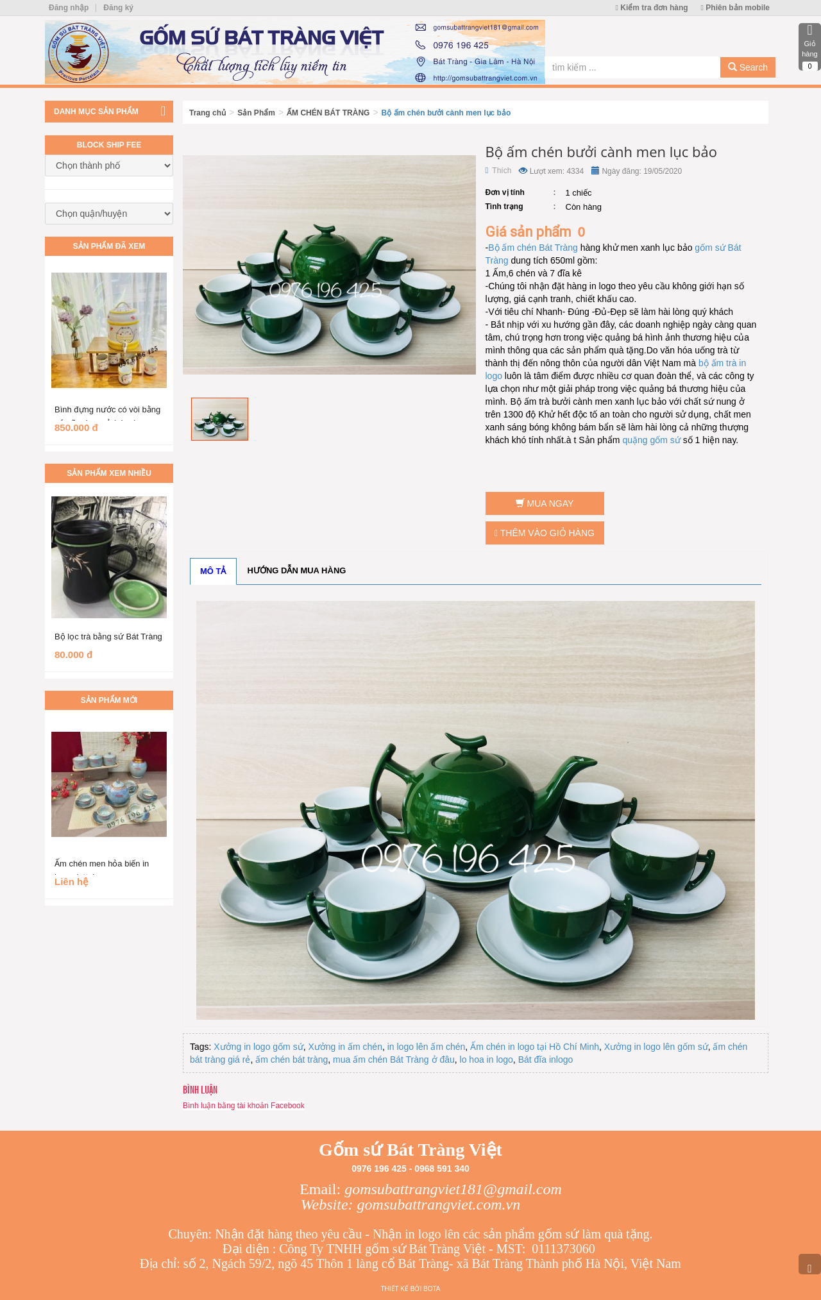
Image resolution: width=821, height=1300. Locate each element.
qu (627, 440)
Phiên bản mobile (735, 7)
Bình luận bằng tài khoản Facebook (244, 1105)
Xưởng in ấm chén (345, 1047)
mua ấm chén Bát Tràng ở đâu (394, 1059)
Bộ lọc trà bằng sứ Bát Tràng (108, 636)
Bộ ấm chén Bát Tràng (533, 247)
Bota (431, 1288)
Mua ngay (545, 503)
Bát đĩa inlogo (545, 1059)
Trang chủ (207, 112)
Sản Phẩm (256, 112)
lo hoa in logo (486, 1059)
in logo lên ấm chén (426, 1047)
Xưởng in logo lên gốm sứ (656, 1047)
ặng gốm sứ (656, 440)
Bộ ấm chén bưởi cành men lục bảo (446, 112)
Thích (499, 170)
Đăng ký (118, 7)
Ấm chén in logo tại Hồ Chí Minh (534, 1047)
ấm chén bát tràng (291, 1059)
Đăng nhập (69, 7)
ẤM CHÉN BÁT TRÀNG (328, 112)
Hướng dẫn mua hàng (297, 570)
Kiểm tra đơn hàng (652, 7)
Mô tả (213, 571)
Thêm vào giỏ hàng (545, 533)
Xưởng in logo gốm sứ (258, 1047)
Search (748, 67)
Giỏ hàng (810, 47)
